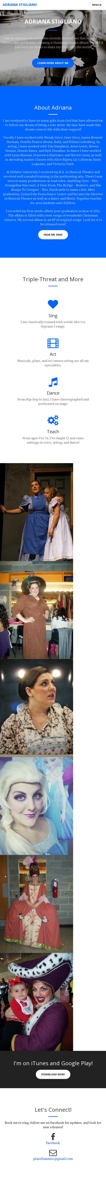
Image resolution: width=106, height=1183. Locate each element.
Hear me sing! (53, 234)
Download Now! (53, 1074)
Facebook (53, 1143)
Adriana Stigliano (20, 4)
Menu (97, 5)
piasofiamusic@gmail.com (53, 1159)
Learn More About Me (53, 63)
